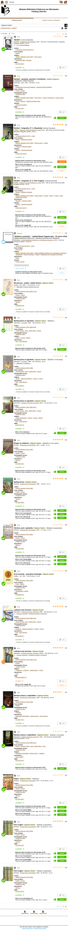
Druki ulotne (19, 249)
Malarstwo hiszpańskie (22, 753)
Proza (17, 584)
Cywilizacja (19, 670)
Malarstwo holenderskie (22, 716)
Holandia (18, 712)
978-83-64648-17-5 (21, 677)
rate (66, 36)
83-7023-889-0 (20, 64)
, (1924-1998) (24, 57)
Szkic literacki (23, 341)
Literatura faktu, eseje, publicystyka (26, 330)
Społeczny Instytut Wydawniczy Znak (30, 130)
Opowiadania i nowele (22, 591)
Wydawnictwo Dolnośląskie (28, 42)
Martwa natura (34, 716)
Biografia (28, 60)
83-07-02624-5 (20, 385)
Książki (18, 53)
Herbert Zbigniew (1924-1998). (26, 291)
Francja (46, 195)
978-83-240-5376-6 (21, 153)
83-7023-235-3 (20, 463)
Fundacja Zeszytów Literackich (30, 403)
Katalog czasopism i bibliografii (51, 20)
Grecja (42, 629)
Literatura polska (20, 60)
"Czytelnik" (24, 323)
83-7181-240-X (20, 108)
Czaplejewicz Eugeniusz (26, 87)
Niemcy (51, 195)
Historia (18, 150)
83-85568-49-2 (20, 594)
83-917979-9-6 (20, 425)
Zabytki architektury (26, 378)
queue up (62, 161)
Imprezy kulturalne (29, 254)
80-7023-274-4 (20, 719)
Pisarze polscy (59, 97)
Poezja (17, 90)
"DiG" (22, 82)
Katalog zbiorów (17, 20)
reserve (62, 118)
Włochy (28, 338)
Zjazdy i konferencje (48, 97)
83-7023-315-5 (20, 845)
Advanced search (6, 28)
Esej (17, 341)
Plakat (17, 258)
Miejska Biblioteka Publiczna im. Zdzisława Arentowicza (37, 240)
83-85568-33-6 (20, 305)
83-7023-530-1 (20, 799)
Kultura (37, 254)
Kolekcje (14, 28)
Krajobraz (18, 629)
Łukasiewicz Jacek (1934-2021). (25, 49)
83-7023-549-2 (20, 548)
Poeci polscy (38, 57)
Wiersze (23, 101)
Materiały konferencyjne (33, 101)
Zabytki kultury (34, 670)
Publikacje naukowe (26, 139)
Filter (13, 33)
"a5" (20, 285)
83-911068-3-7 (20, 636)
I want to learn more (27, 928)
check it (62, 170)
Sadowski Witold (44, 87)
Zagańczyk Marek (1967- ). (25, 246)
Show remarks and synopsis (21, 265)
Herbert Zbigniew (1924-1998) (26, 327)
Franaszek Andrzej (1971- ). (25, 136)
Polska (46, 143)
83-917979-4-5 (20, 760)
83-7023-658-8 (20, 502)
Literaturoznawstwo (21, 105)
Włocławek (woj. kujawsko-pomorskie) (52, 254)
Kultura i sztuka (20, 261)
